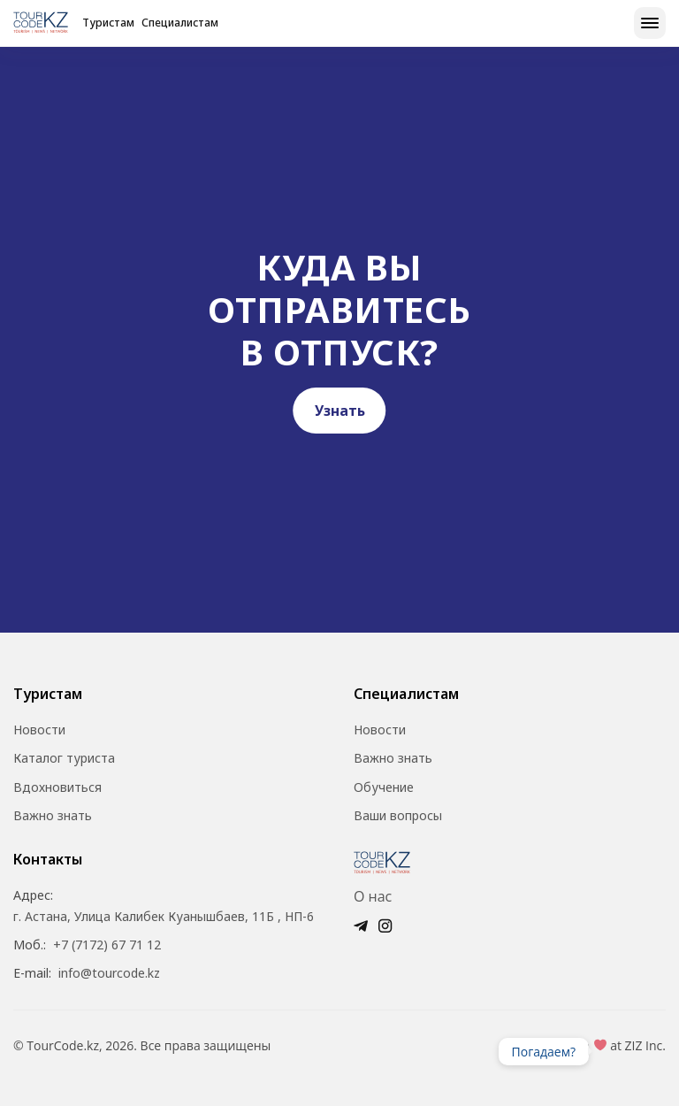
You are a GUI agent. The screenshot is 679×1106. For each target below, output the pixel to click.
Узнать (340, 410)
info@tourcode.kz (109, 973)
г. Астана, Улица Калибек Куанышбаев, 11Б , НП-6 (163, 917)
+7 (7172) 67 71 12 (107, 945)
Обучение (384, 787)
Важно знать (52, 816)
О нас (373, 896)
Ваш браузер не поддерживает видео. (624, 1051)
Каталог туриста (64, 758)
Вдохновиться (57, 787)
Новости (39, 730)
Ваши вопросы (398, 816)
